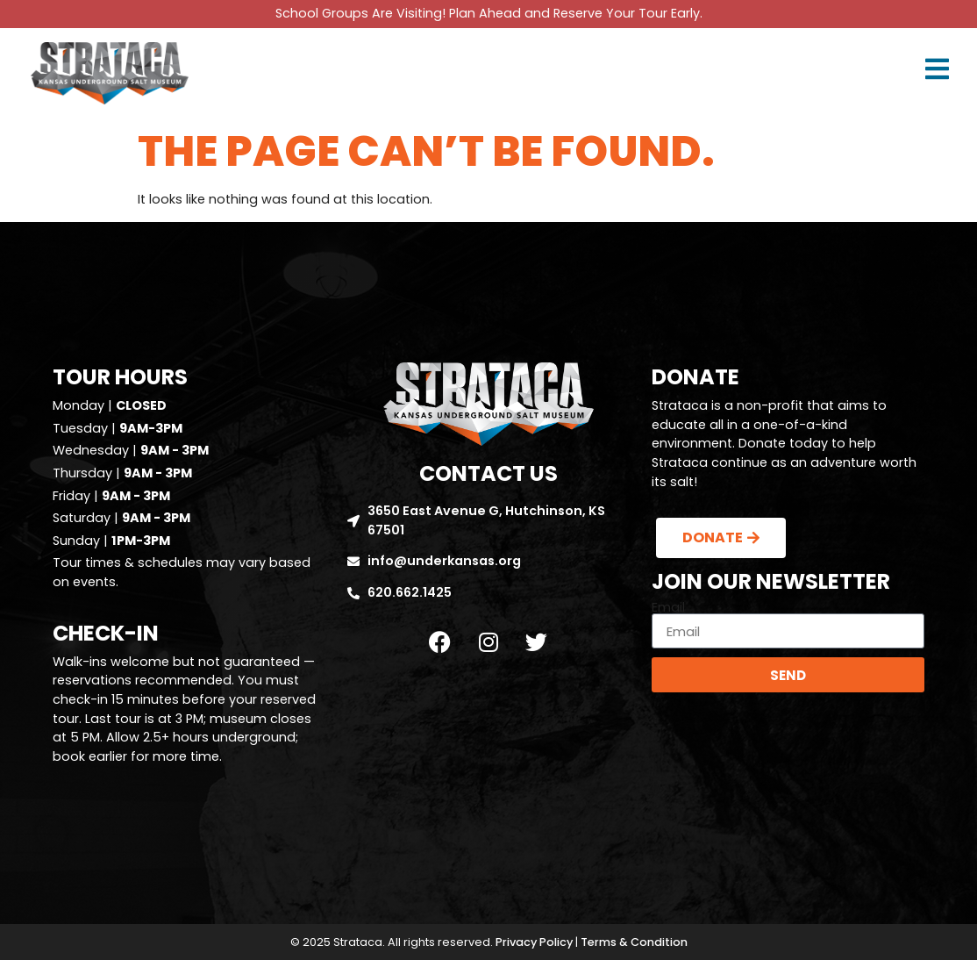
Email (668, 607)
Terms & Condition (634, 942)
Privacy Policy (534, 942)
